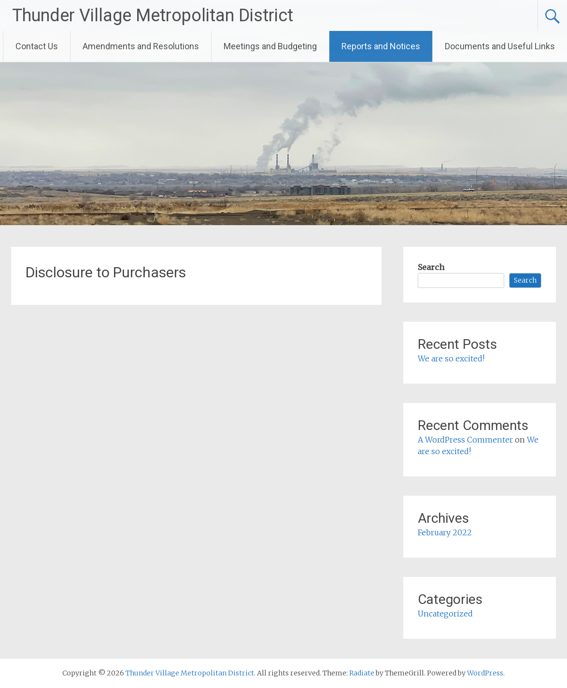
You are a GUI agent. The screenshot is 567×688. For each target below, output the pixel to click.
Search (431, 267)
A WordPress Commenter (465, 439)
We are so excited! (451, 358)
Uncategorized (445, 613)
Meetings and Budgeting (270, 46)
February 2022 (445, 532)
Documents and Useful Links (500, 46)
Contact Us (36, 46)
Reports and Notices (380, 46)
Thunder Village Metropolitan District (152, 15)
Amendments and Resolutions (141, 46)
